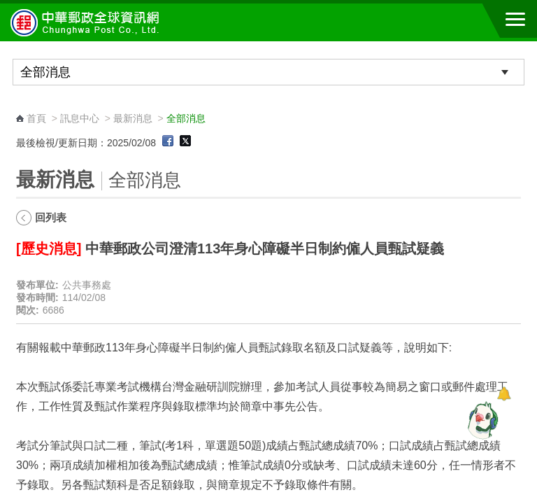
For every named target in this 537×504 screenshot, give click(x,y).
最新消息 (132, 118)
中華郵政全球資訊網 (87, 22)
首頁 (36, 118)
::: (20, 105)
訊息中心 (79, 118)
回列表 (50, 217)
